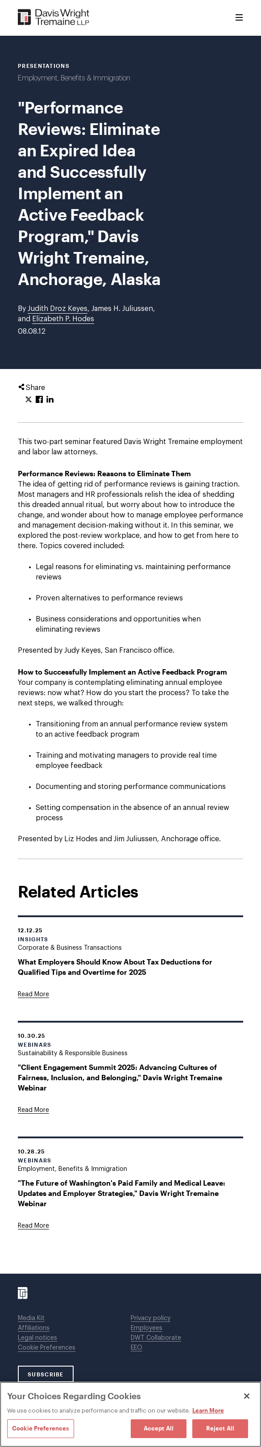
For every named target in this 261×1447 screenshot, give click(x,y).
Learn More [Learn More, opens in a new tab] (208, 1410)
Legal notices (37, 1338)
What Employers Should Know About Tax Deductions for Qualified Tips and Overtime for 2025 (115, 966)
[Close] (247, 1396)
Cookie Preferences (46, 1348)
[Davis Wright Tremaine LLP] (54, 17)
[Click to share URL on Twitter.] (28, 400)
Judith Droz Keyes (57, 308)
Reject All (220, 1428)
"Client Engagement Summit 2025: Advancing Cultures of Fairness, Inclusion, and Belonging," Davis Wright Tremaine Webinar (120, 1077)
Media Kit (31, 1318)
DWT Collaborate (156, 1338)
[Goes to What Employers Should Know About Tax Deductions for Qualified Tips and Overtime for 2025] (33, 994)
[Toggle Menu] (239, 17)
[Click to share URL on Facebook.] (39, 400)
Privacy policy (150, 1318)
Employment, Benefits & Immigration (74, 78)
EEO (136, 1348)
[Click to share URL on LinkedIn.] (50, 400)
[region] (130, 1414)
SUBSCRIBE (46, 1374)
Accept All (159, 1428)
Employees (146, 1328)
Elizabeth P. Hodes (63, 319)
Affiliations (34, 1328)
